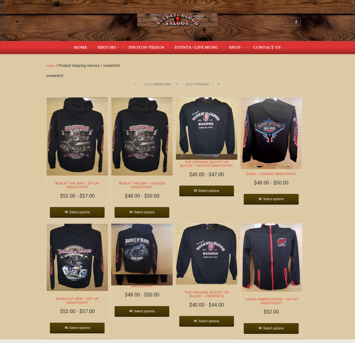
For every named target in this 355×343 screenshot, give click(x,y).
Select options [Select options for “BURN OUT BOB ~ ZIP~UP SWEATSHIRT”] (80, 331)
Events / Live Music (196, 47)
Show (197, 84)
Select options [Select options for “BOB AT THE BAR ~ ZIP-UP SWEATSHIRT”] (80, 214)
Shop (235, 47)
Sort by (157, 84)
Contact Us (267, 47)
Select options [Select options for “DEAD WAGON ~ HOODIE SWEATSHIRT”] (146, 314)
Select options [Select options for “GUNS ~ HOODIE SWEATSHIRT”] (279, 201)
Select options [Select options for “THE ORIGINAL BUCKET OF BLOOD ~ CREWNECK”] (213, 324)
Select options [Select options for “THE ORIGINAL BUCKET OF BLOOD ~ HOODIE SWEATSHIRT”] (213, 192)
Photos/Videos (146, 47)
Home (80, 47)
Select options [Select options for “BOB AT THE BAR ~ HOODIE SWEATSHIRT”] (146, 214)
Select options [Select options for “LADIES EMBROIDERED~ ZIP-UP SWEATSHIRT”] (279, 332)
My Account (296, 22)
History (107, 47)
